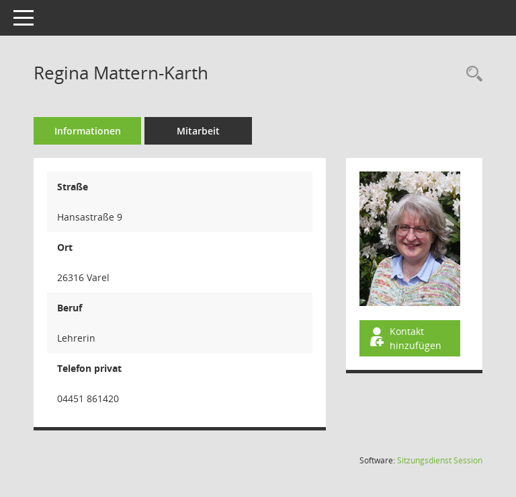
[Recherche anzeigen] (471, 74)
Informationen (87, 130)
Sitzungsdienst (439, 460)
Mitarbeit (198, 130)
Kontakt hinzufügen (404, 338)
